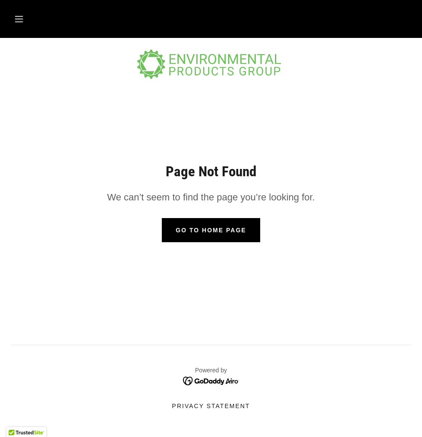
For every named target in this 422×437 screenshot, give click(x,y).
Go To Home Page (211, 230)
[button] (19, 19)
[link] (211, 65)
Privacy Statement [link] (211, 406)
